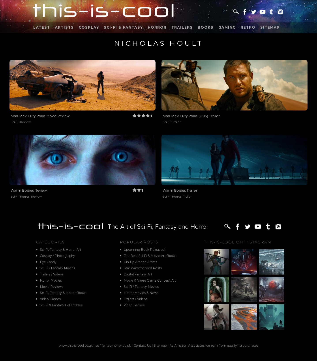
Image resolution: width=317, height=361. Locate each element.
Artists (64, 27)
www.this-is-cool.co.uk (76, 346)
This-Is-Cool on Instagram (237, 242)
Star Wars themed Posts (143, 268)
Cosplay (89, 27)
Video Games (50, 299)
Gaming (227, 27)
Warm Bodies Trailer (180, 190)
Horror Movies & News (141, 293)
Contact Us (142, 346)
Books (206, 27)
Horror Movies (51, 280)
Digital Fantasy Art (138, 274)
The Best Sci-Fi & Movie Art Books (150, 256)
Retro (248, 27)
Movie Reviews (51, 287)
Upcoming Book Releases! (144, 250)
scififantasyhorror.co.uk (113, 346)
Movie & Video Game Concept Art (150, 280)
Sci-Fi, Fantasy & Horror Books (63, 293)
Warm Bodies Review (29, 190)
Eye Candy (48, 262)
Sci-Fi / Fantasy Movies (57, 268)
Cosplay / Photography (57, 256)
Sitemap (270, 27)
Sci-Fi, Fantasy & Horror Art (60, 250)
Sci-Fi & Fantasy (123, 27)
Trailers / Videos (52, 274)
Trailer (176, 122)
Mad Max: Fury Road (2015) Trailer (191, 116)
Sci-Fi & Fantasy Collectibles (61, 305)
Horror (157, 27)
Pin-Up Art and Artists (140, 262)
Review (25, 122)
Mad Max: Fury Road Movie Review (40, 116)
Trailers (182, 27)
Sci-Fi (14, 122)
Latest (41, 27)
